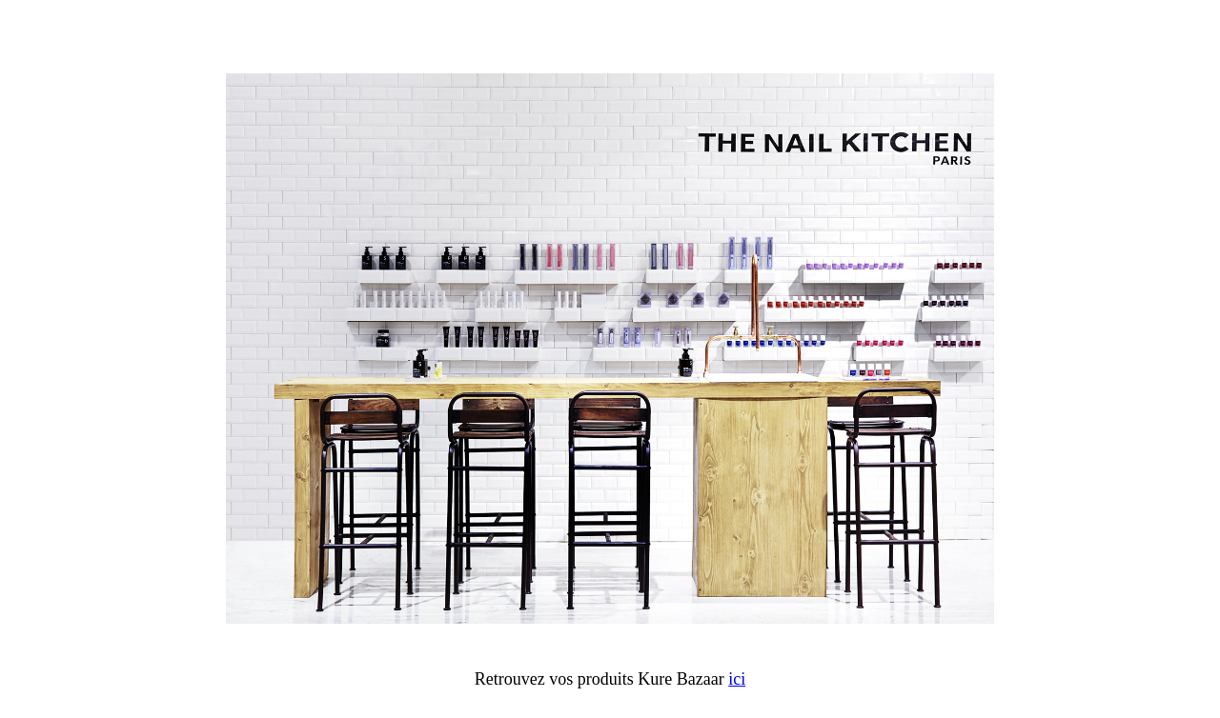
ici (736, 678)
